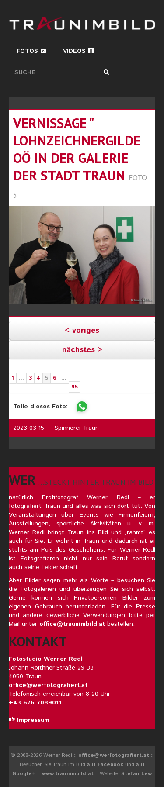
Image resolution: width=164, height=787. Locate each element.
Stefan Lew (136, 773)
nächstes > (82, 350)
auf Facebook (105, 764)
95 (74, 386)
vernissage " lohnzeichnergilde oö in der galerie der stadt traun (76, 149)
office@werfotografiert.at (48, 685)
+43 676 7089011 (35, 702)
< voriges (82, 330)
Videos (78, 51)
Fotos (31, 51)
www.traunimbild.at (68, 773)
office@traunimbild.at (72, 624)
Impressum (29, 720)
